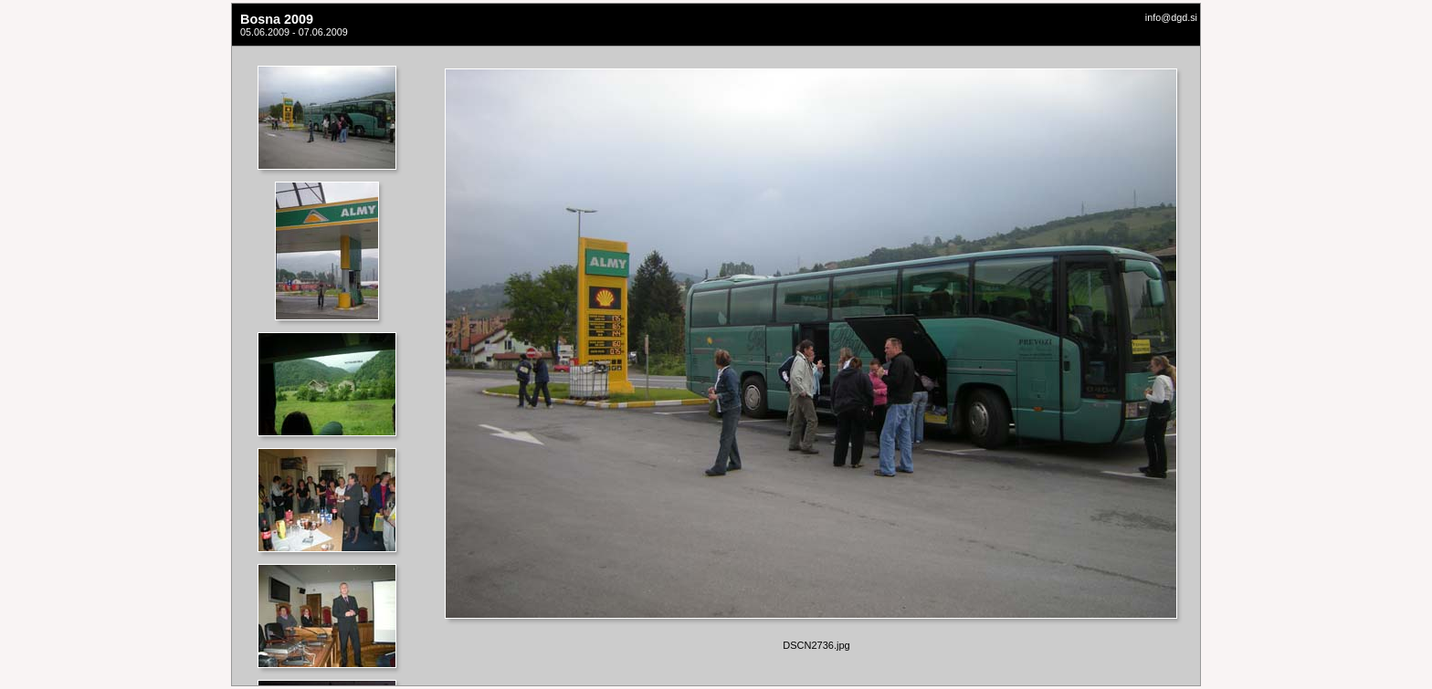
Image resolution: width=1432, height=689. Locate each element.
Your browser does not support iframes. (332, 366)
